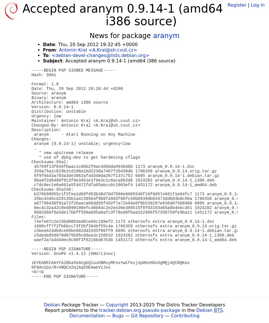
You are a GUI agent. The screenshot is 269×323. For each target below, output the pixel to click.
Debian (52, 305)
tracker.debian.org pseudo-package (139, 310)
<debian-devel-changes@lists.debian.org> (101, 55)
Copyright (117, 305)
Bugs (118, 315)
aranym (166, 36)
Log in (258, 5)
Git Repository (147, 315)
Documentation (87, 315)
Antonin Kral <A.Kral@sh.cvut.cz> (98, 50)
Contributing (185, 315)
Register (237, 5)
